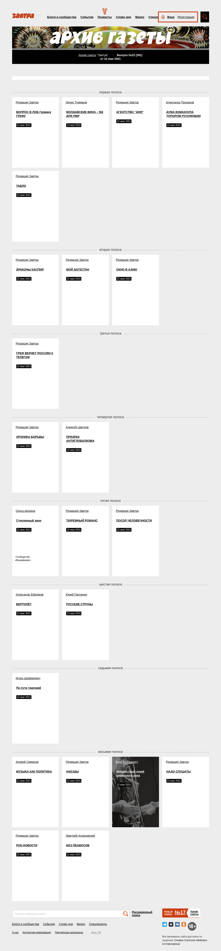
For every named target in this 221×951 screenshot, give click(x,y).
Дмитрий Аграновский (80, 835)
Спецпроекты (98, 924)
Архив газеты (87, 55)
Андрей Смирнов (27, 762)
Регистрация (185, 17)
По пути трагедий (28, 688)
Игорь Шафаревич (28, 678)
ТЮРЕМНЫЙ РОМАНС (82, 520)
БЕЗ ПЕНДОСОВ (77, 845)
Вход (171, 17)
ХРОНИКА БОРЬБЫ (30, 436)
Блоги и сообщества (61, 17)
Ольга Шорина (25, 511)
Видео (139, 17)
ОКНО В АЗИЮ (126, 269)
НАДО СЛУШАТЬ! (178, 771)
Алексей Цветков (77, 427)
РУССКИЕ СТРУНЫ (79, 604)
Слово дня (123, 17)
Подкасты (105, 17)
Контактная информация (37, 932)
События (87, 17)
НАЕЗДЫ (72, 771)
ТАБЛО (21, 185)
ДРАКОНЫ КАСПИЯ (30, 269)
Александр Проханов (180, 102)
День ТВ (96, 932)
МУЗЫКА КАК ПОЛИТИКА (34, 771)
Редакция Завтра (27, 102)
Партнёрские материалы (69, 932)
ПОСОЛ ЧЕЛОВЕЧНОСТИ (134, 520)
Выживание (22, 560)
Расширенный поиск (142, 914)
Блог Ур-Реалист (127, 762)
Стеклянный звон (28, 520)
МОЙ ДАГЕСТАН (77, 269)
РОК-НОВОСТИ (26, 845)
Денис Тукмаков (76, 102)
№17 (180, 912)
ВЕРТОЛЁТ (24, 604)
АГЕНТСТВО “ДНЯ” (130, 112)
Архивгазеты (194, 913)
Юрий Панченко (76, 594)
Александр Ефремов (30, 594)
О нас (15, 932)
